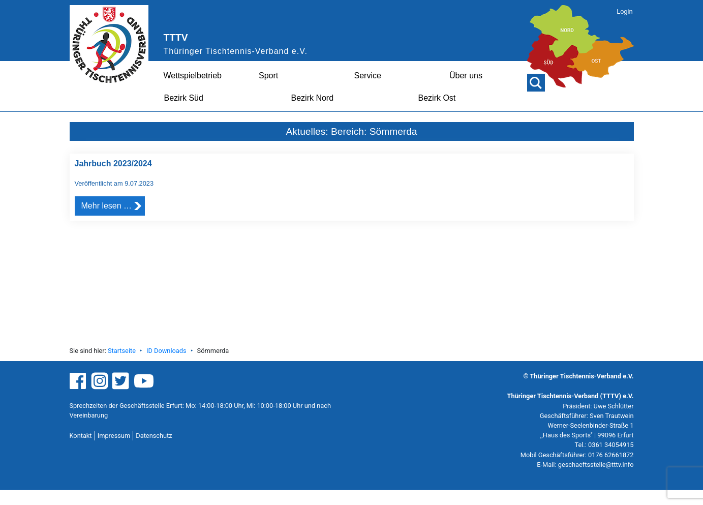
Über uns (465, 75)
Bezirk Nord (312, 98)
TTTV (176, 37)
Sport (268, 75)
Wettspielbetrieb (193, 75)
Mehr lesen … (106, 205)
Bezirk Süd (183, 98)
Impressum (114, 435)
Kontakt (81, 435)
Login (624, 11)
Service (367, 75)
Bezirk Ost (437, 98)
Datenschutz (154, 435)
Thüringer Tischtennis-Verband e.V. (236, 51)
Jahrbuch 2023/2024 (113, 163)
